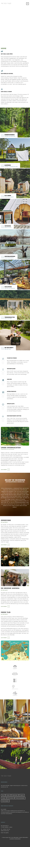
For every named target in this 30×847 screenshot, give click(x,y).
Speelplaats (10, 403)
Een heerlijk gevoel (7, 73)
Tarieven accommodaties (20, 798)
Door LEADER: (3, 809)
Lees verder (4, 469)
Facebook (8, 795)
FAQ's (3, 795)
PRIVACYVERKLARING (23, 837)
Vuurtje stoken (12, 358)
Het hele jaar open (7, 54)
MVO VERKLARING (14, 837)
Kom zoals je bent (6, 91)
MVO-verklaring (10, 798)
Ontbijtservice (11, 391)
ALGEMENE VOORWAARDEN (15, 838)
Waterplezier (11, 368)
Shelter (9, 379)
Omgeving (22, 795)
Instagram (3, 798)
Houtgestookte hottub (14, 415)
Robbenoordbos (15, 795)
